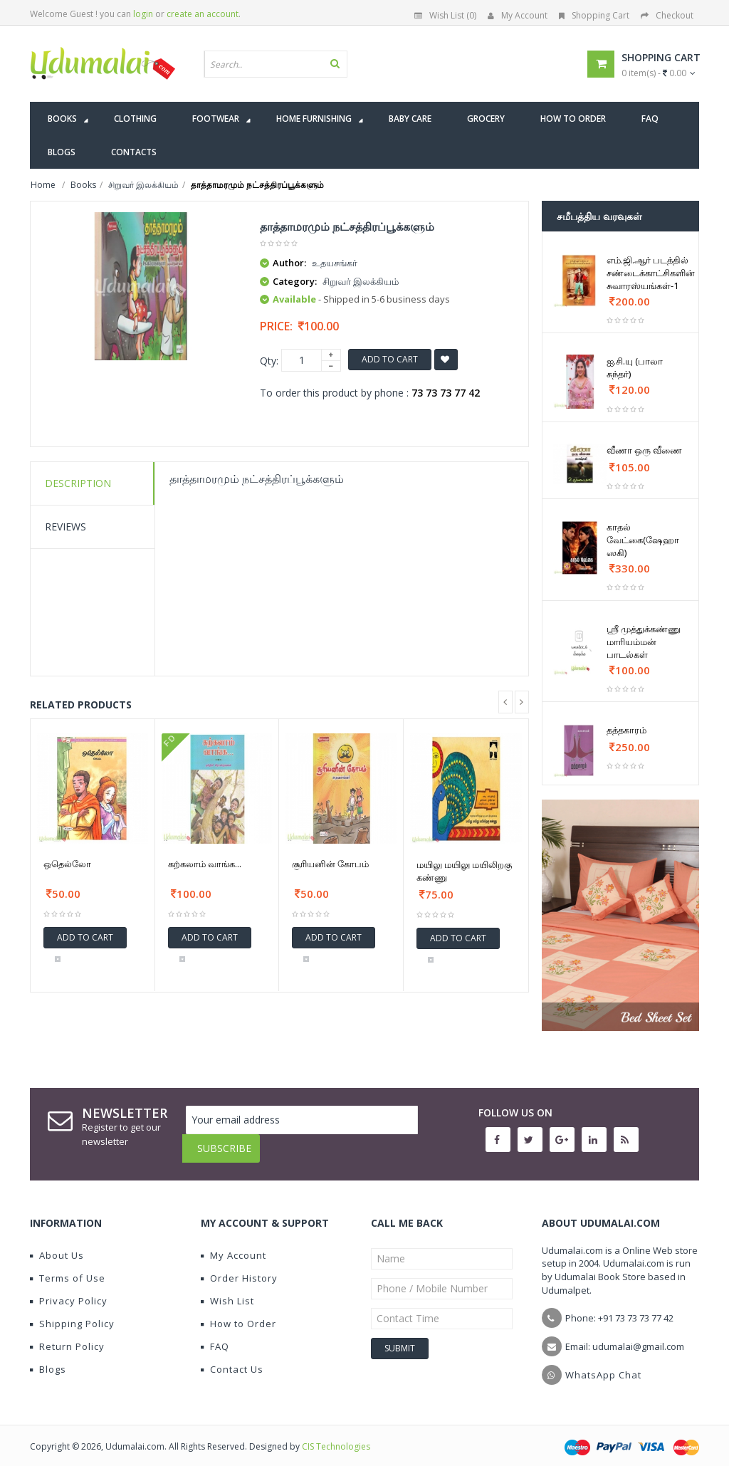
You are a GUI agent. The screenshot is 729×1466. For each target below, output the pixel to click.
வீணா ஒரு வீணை (644, 450)
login (143, 14)
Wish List (227, 1290)
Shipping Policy (72, 1313)
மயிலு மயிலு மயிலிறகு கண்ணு (464, 871)
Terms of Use (67, 1267)
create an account (202, 14)
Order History (239, 1267)
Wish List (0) (445, 15)
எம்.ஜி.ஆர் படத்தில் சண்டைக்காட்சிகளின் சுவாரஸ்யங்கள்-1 (651, 272)
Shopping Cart (594, 15)
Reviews (65, 526)
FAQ (215, 1335)
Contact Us (232, 1358)
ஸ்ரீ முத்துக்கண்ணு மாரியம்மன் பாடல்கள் (644, 641)
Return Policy (67, 1335)
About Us (57, 1244)
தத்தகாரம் (626, 729)
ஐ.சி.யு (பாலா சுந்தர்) (635, 367)
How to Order (238, 1313)
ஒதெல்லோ (67, 863)
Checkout (667, 15)
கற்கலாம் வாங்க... (204, 863)
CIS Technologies (336, 1436)
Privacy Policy (68, 1290)
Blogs (48, 1358)
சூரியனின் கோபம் (330, 863)
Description (78, 483)
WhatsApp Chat (603, 1364)
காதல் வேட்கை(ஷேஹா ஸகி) (643, 539)
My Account (517, 15)
